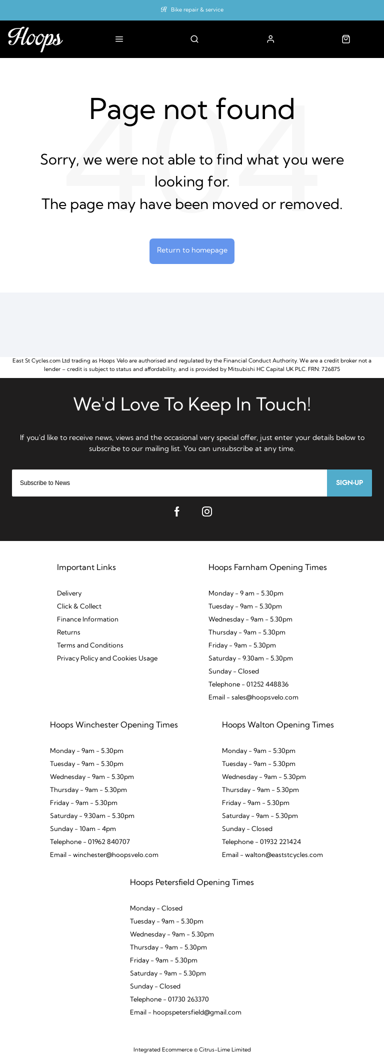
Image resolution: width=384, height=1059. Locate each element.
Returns (68, 633)
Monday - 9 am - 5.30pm (246, 593)
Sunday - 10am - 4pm (83, 829)
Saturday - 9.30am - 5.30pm (250, 659)
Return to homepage (192, 250)
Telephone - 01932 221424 (261, 842)
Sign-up (349, 483)
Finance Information (87, 619)
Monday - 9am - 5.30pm (87, 751)
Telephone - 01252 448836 (248, 685)
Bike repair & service (197, 10)
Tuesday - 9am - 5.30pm (245, 607)
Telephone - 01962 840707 (90, 842)
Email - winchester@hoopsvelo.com (104, 855)
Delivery (69, 593)
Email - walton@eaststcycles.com (272, 855)
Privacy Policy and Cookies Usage (107, 659)
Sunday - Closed (233, 671)
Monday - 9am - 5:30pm (259, 751)
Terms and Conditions (90, 645)
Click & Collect (79, 607)
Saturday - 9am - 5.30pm (260, 816)
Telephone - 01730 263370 (169, 999)
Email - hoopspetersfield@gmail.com (186, 1013)
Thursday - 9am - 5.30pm (247, 633)
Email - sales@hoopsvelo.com (253, 697)
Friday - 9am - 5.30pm (242, 645)
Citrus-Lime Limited (225, 1050)
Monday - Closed (156, 909)
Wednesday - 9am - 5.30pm (250, 619)
